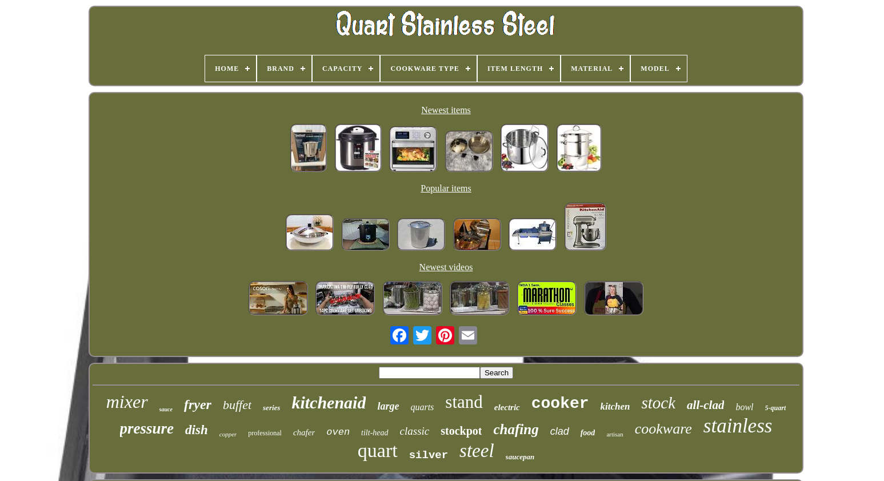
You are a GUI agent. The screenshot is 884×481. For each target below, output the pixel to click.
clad (559, 431)
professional (265, 433)
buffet (237, 405)
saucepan (520, 456)
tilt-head (374, 432)
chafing (515, 429)
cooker (560, 403)
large (388, 406)
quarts (422, 407)
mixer (127, 401)
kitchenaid (328, 402)
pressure (147, 428)
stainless (738, 426)
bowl (744, 407)
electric (507, 407)
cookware (663, 428)
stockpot (461, 430)
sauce (166, 409)
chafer (304, 432)
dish (196, 430)
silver (428, 455)
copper (228, 434)
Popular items (446, 188)
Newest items (446, 110)
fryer (197, 404)
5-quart (775, 408)
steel (476, 450)
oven (338, 432)
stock (659, 403)
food (588, 432)
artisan (614, 434)
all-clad (705, 405)
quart (378, 450)
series (271, 407)
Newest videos (446, 267)
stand (463, 402)
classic (415, 431)
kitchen (615, 406)
